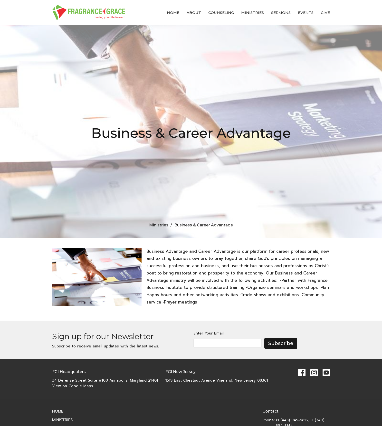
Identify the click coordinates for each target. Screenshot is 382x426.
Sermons (281, 12)
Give (325, 12)
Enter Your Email (208, 333)
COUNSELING (221, 12)
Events (306, 12)
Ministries (252, 12)
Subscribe (280, 343)
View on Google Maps (72, 386)
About (194, 12)
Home (173, 12)
